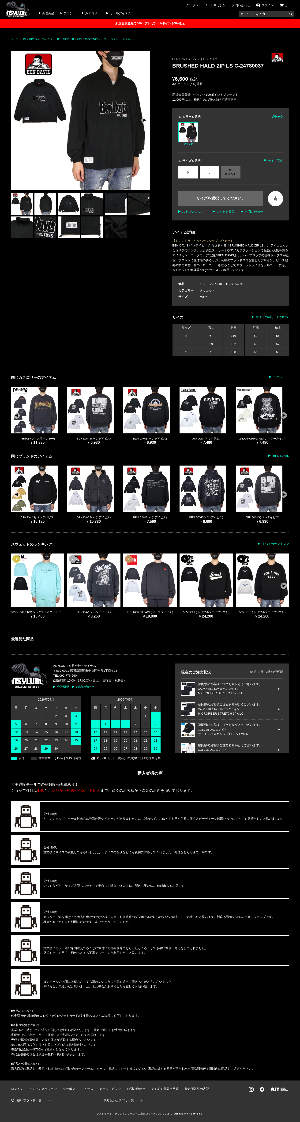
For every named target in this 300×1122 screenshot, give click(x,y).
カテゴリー (92, 13)
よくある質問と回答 (165, 1089)
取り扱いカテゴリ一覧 (119, 1100)
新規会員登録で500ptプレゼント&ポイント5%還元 (150, 23)
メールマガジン (215, 5)
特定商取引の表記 (197, 1089)
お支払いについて (194, 211)
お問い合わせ (241, 5)
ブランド (70, 13)
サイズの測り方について (272, 317)
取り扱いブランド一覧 (26, 1100)
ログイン (17, 1089)
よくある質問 (225, 211)
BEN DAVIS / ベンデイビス (191, 59)
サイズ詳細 (275, 161)
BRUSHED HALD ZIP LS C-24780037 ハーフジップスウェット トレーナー (97, 39)
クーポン (192, 5)
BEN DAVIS (280, 456)
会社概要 (63, 687)
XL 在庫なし (231, 172)
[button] (144, 120)
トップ (14, 39)
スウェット (219, 59)
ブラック (188, 133)
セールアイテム (120, 13)
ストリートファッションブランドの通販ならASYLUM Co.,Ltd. (136, 1113)
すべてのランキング (275, 544)
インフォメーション (43, 1089)
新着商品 (48, 13)
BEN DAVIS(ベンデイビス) (37, 39)
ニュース (87, 1089)
